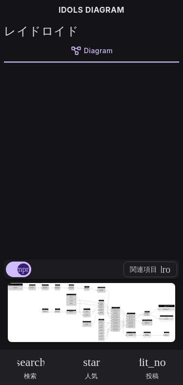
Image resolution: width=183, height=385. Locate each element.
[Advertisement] (91, 159)
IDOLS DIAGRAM (91, 10)
